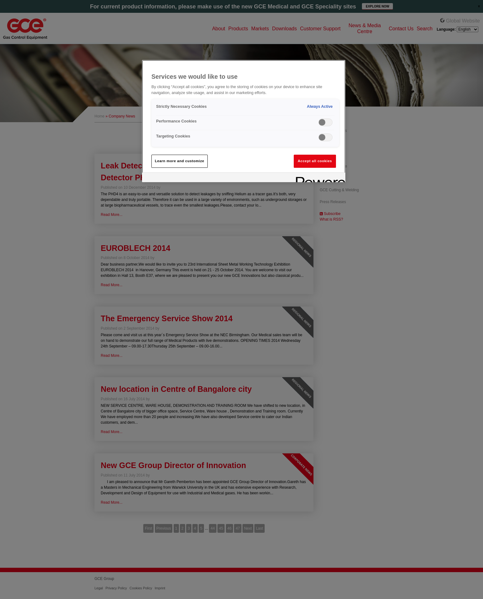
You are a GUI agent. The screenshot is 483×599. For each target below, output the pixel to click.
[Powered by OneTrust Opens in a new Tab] (318, 178)
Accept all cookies (315, 161)
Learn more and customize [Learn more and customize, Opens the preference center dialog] (179, 161)
